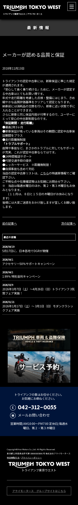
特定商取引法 (13, 457)
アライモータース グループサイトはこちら (39, 491)
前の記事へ (9, 223)
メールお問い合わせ (30, 415)
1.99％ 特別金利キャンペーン (21, 276)
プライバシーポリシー (31, 457)
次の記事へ (68, 223)
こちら (44, 173)
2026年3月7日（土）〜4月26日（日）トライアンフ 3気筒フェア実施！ (38, 291)
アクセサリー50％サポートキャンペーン (28, 264)
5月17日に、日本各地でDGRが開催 (25, 251)
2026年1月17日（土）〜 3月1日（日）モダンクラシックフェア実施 (37, 308)
